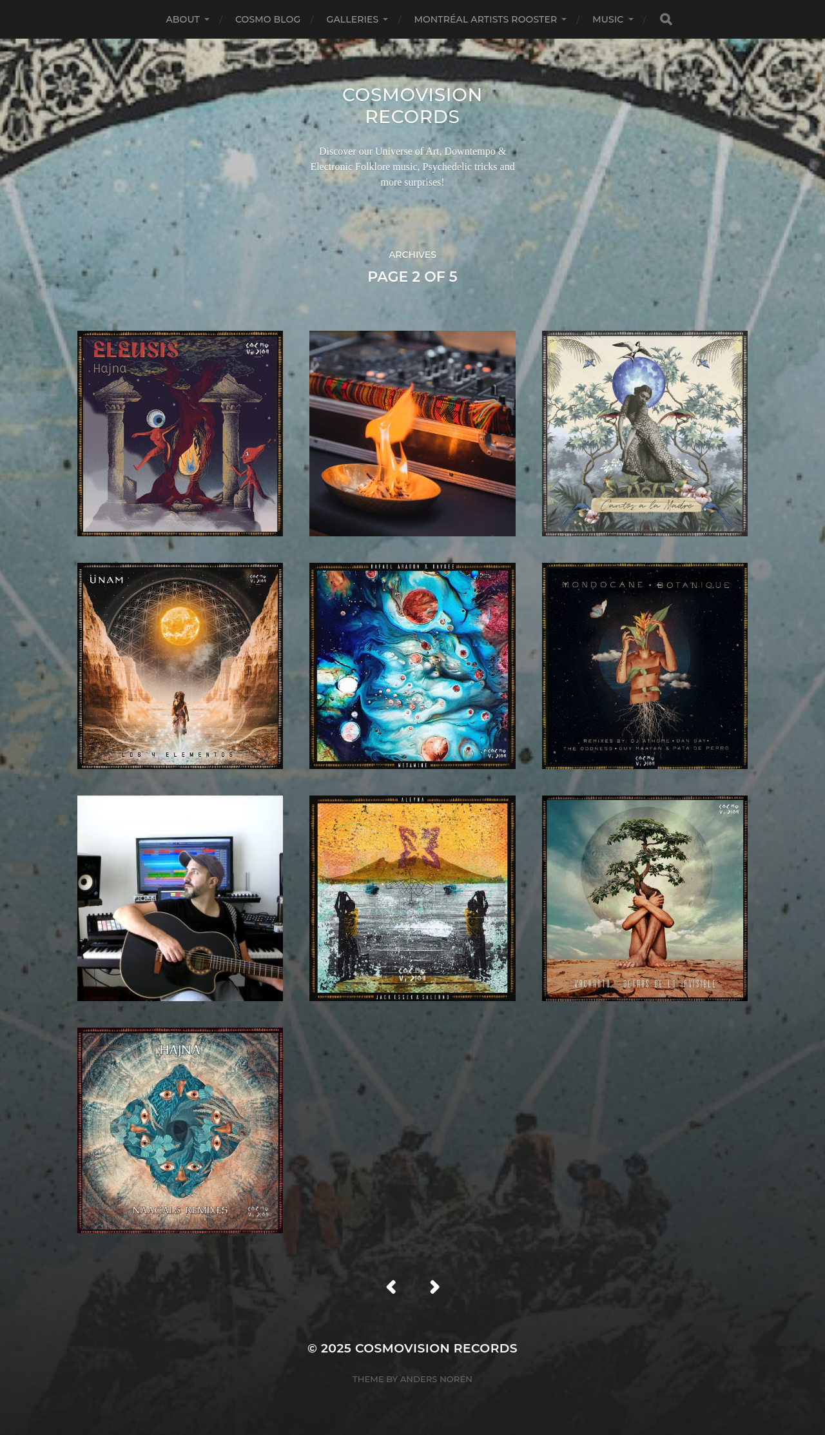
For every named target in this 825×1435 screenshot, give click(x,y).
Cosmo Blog (268, 19)
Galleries (352, 19)
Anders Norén (436, 1379)
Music (607, 19)
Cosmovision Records (412, 106)
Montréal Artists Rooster (485, 19)
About (182, 19)
